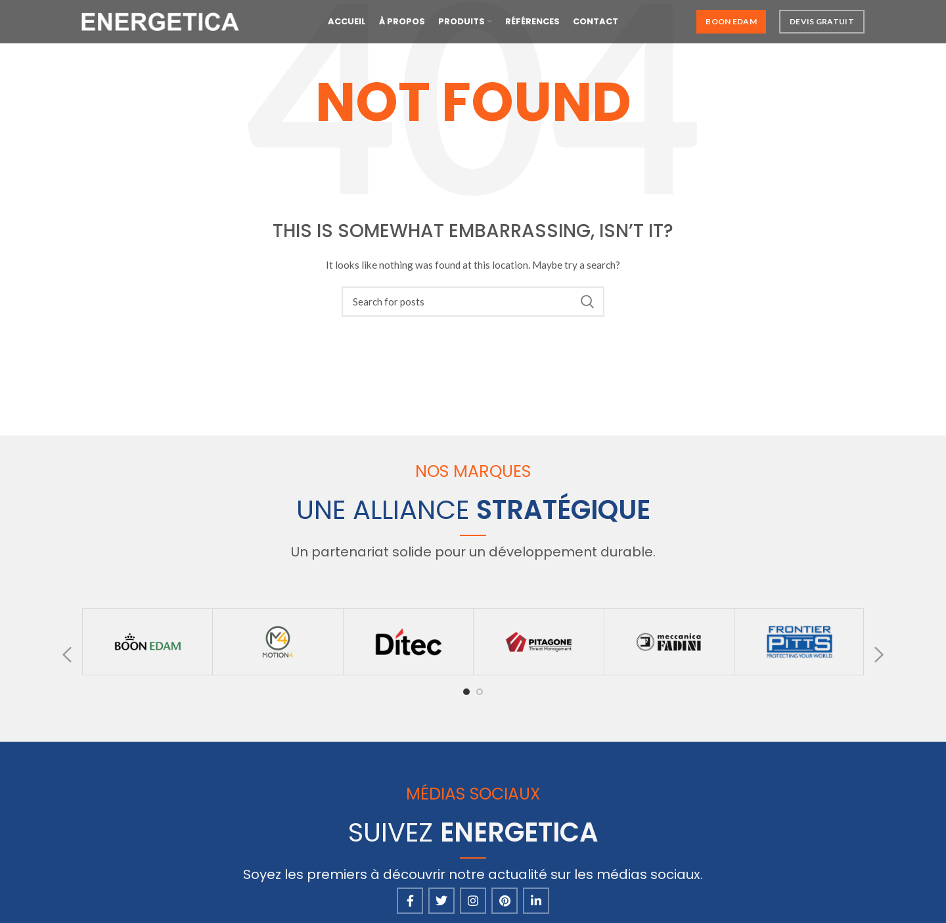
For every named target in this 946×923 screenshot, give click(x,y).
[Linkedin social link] (536, 901)
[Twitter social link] (441, 901)
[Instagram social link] (473, 901)
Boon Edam (731, 26)
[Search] (473, 301)
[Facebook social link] (410, 901)
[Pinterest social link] (504, 901)
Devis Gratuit (822, 26)
